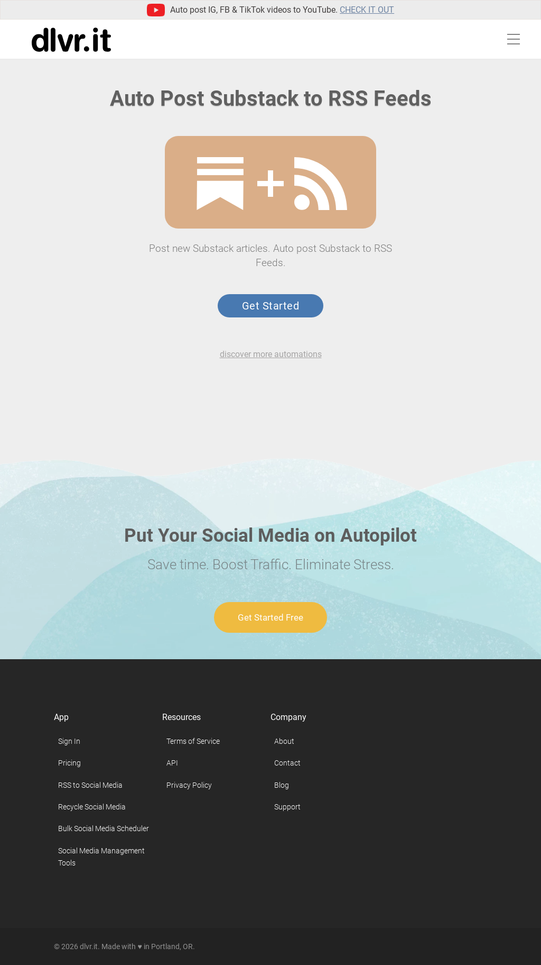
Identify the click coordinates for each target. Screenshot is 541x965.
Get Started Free (270, 617)
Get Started (270, 305)
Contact (287, 763)
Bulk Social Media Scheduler (103, 828)
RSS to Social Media (90, 785)
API (172, 763)
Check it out (367, 10)
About (284, 741)
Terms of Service (193, 741)
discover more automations (271, 354)
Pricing (69, 763)
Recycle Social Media (92, 807)
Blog (281, 785)
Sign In (69, 741)
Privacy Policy (189, 785)
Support (287, 807)
